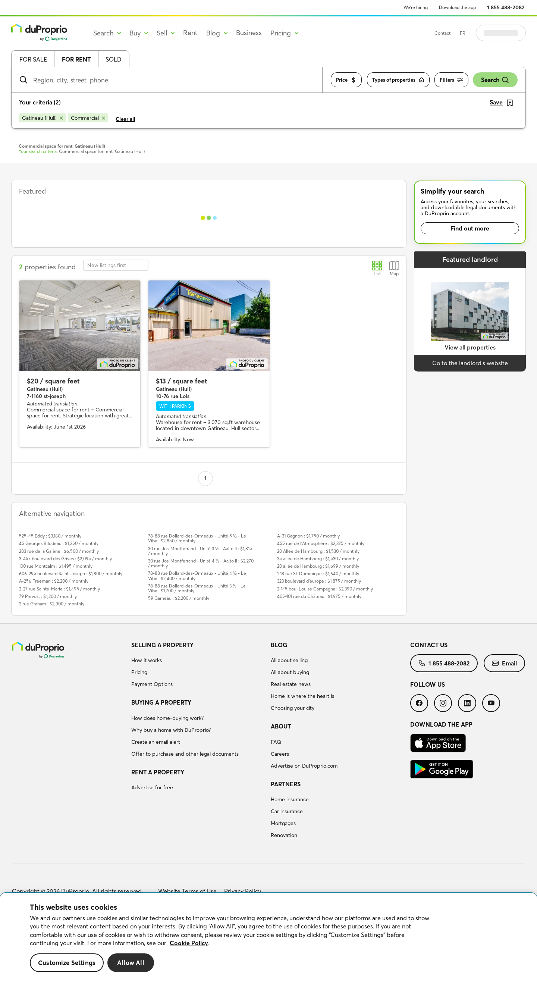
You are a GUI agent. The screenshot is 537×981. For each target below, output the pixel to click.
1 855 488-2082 (506, 7)
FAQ (276, 742)
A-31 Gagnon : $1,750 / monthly (308, 536)
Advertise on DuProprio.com (304, 765)
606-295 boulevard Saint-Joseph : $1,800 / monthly (70, 573)
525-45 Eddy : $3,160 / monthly (50, 536)
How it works (146, 660)
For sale (33, 59)
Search (495, 80)
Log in (510, 33)
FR (481, 33)
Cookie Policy (189, 943)
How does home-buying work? (167, 718)
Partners (286, 784)
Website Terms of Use (187, 891)
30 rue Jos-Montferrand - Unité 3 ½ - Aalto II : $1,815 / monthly (200, 551)
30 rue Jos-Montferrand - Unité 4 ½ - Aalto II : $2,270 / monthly (201, 563)
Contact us (429, 645)
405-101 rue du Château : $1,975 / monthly (319, 596)
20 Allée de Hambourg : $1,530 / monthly (318, 551)
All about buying (290, 672)
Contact (461, 33)
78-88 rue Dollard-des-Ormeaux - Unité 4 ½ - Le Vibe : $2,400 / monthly (197, 575)
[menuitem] (198, 666)
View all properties (470, 347)
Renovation (284, 835)
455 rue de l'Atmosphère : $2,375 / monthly (320, 543)
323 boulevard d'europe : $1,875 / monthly (319, 581)
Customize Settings (66, 962)
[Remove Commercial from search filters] (88, 117)
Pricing (139, 672)
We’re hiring (415, 7)
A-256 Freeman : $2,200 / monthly (53, 581)
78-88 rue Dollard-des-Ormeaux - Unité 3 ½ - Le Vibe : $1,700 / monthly (197, 588)
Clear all (125, 119)
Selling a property (162, 645)
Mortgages (283, 823)
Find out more (469, 228)
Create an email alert (155, 742)
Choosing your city (292, 708)
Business (249, 32)
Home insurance (290, 799)
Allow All (130, 962)
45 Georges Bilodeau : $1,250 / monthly (58, 543)
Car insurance (287, 811)
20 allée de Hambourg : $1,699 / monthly (318, 566)
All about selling (289, 660)
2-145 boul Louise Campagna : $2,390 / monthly (325, 589)
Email (504, 663)
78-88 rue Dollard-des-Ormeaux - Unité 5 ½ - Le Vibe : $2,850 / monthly (197, 538)
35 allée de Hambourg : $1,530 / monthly (318, 558)
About (281, 726)
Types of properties (398, 80)
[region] (268, 937)
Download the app (457, 7)
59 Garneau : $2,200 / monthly (178, 598)
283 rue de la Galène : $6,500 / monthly (59, 551)
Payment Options (152, 684)
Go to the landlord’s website (470, 363)
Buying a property (161, 702)
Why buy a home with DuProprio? (171, 730)
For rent (76, 59)
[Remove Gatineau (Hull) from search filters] (42, 117)
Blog (279, 645)
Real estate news (291, 684)
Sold (114, 59)
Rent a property (157, 772)
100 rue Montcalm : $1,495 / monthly (55, 566)
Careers (280, 753)
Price (346, 80)
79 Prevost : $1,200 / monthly (48, 596)
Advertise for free (152, 787)
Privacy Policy (242, 891)
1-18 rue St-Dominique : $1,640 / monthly (318, 573)
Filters (451, 80)
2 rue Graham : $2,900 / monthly (51, 604)
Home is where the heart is (302, 696)
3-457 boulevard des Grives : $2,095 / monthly (65, 558)
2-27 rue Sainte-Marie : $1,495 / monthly (59, 589)
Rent (190, 32)
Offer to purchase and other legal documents (185, 753)
